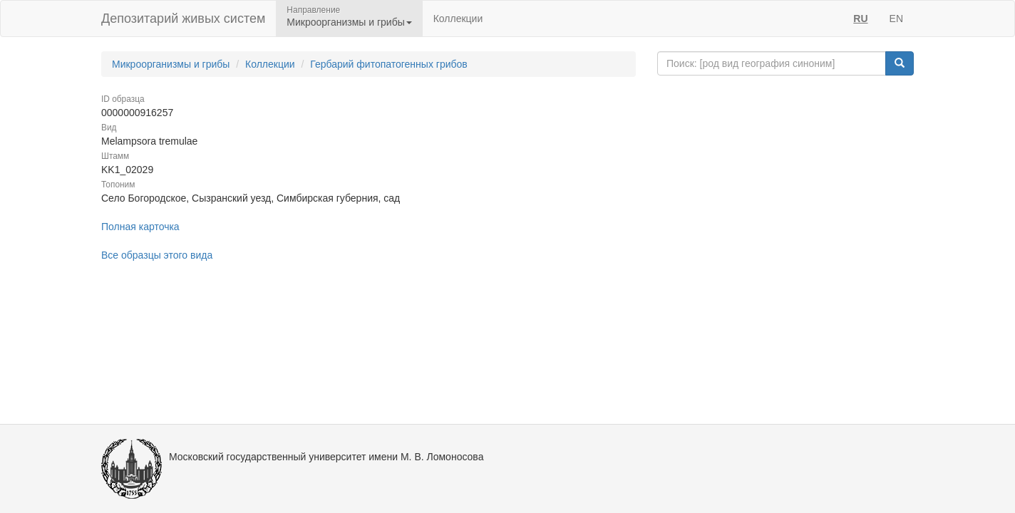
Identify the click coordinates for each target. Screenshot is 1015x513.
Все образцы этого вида (156, 255)
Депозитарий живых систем (183, 18)
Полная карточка (140, 226)
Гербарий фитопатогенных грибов (388, 64)
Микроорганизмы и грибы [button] (349, 22)
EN (896, 18)
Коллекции (458, 18)
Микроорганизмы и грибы (171, 64)
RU (860, 18)
